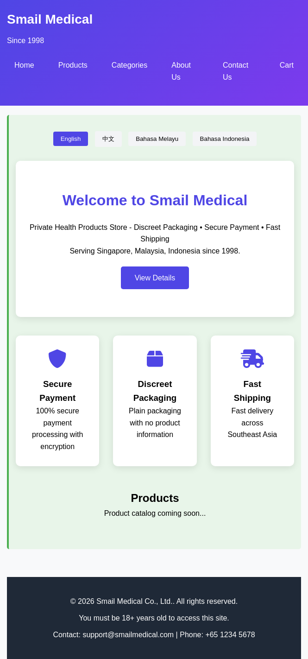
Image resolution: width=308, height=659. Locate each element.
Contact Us (235, 71)
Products (73, 65)
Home (24, 65)
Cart (287, 65)
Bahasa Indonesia (225, 138)
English (71, 138)
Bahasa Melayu (157, 138)
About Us (181, 71)
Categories (129, 65)
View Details (155, 278)
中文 (108, 138)
